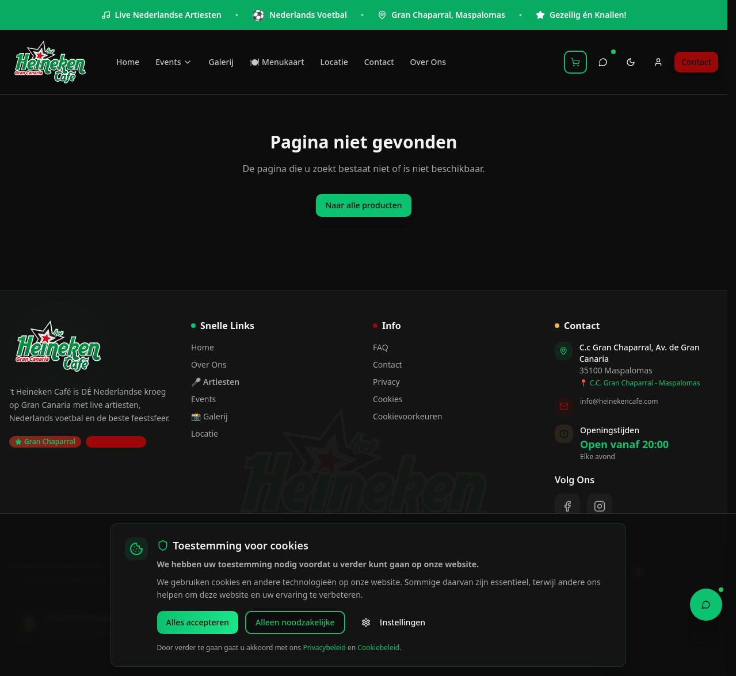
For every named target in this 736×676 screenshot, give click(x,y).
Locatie (334, 61)
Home (127, 61)
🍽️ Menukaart (277, 61)
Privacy (386, 381)
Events (173, 61)
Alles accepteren (198, 622)
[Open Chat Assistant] (706, 602)
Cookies (387, 399)
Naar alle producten (363, 205)
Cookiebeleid (378, 647)
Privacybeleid (324, 647)
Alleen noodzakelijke (295, 622)
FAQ (380, 347)
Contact (379, 61)
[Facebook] (567, 506)
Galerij (220, 61)
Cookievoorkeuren (407, 416)
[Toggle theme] (630, 62)
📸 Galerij (209, 416)
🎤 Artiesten (215, 381)
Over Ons (428, 61)
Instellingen (393, 622)
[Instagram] (599, 506)
